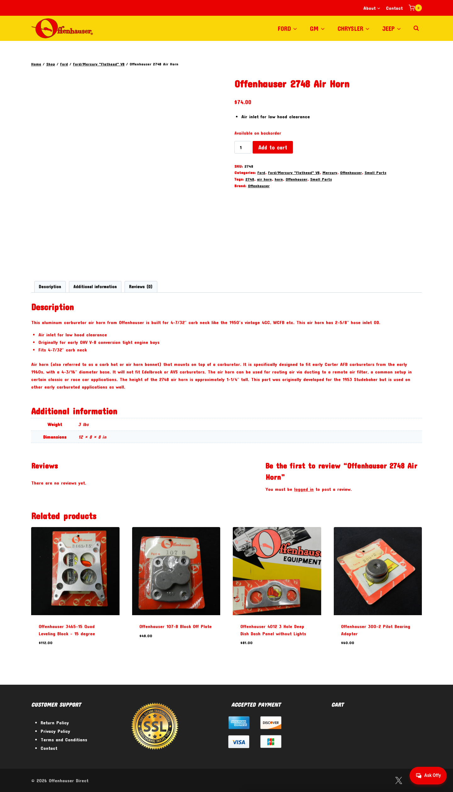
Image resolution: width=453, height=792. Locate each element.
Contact (394, 8)
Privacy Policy (55, 731)
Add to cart (272, 147)
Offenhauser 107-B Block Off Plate (175, 626)
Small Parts (375, 172)
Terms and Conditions (64, 739)
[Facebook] (382, 780)
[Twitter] (398, 780)
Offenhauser (351, 172)
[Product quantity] (242, 147)
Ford (261, 172)
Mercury (329, 172)
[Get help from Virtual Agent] (426, 775)
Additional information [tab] (95, 286)
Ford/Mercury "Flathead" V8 (294, 172)
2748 (249, 179)
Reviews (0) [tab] (141, 286)
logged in (304, 489)
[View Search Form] (416, 28)
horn (279, 179)
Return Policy (55, 722)
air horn (264, 179)
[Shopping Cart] (415, 7)
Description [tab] (50, 286)
